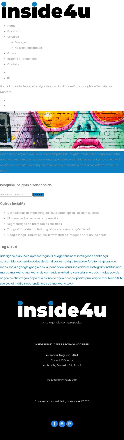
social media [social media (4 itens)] (15, 283)
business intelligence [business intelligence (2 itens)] (78, 256)
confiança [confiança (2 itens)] (101, 256)
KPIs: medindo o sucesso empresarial (33, 218)
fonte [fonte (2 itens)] (97, 261)
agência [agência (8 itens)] (11, 256)
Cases (11, 53)
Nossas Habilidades (28, 48)
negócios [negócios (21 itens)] (6, 278)
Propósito (13, 31)
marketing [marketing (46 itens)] (17, 272)
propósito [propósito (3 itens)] (78, 278)
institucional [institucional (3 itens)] (113, 267)
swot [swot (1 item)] (27, 283)
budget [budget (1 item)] (59, 256)
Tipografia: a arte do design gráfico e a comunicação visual (48, 229)
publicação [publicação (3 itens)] (93, 278)
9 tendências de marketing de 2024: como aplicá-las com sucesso (53, 213)
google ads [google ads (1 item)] (37, 267)
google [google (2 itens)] (23, 267)
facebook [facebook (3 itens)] (80, 261)
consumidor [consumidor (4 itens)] (8, 261)
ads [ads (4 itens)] (2, 256)
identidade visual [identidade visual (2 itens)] (60, 267)
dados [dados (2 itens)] (35, 261)
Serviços (13, 37)
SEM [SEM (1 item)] (119, 278)
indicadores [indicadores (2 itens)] (81, 267)
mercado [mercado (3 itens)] (92, 272)
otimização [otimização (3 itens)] (21, 278)
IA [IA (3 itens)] (46, 267)
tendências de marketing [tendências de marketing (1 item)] (48, 283)
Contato (13, 64)
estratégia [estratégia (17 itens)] (66, 261)
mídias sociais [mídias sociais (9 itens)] (109, 272)
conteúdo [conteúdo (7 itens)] (24, 261)
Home (11, 26)
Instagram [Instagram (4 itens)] (97, 267)
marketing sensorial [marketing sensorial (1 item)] (72, 272)
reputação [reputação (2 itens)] (109, 278)
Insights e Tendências (22, 59)
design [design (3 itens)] (45, 261)
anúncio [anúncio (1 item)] (23, 256)
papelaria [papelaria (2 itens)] (36, 278)
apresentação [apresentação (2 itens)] (40, 256)
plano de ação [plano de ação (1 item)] (54, 278)
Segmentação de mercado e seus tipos (34, 224)
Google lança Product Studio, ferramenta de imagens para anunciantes (56, 235)
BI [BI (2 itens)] (51, 256)
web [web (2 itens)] (70, 283)
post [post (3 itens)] (68, 278)
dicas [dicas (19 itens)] (55, 261)
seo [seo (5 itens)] (2, 283)
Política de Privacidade (62, 380)
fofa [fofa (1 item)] (90, 261)
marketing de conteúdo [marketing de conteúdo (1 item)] (41, 272)
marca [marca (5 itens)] (4, 272)
